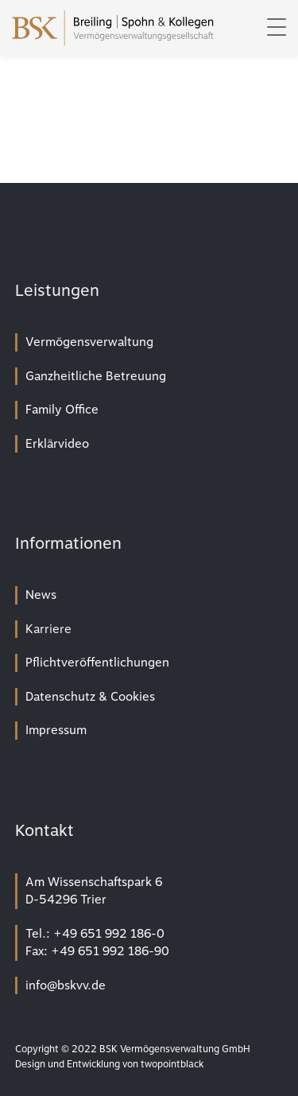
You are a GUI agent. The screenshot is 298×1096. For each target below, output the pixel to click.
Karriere (48, 629)
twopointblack (172, 1064)
